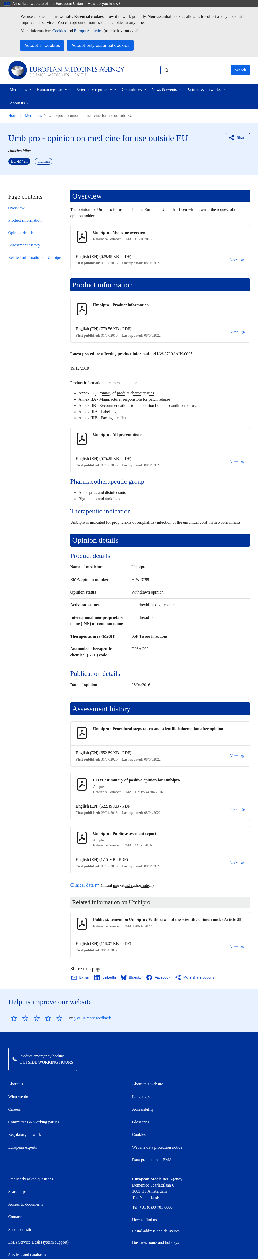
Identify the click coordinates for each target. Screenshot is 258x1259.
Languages (141, 1070)
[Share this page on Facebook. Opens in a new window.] (158, 977)
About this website (147, 1058)
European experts (22, 1121)
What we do (18, 1070)
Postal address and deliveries (156, 1205)
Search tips (17, 1165)
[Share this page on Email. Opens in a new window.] (80, 977)
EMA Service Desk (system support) (38, 1216)
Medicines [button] (18, 89)
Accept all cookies (42, 45)
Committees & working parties (33, 1095)
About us (15, 1058)
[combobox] (195, 70)
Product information (25, 220)
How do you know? (107, 3)
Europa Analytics (88, 31)
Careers (14, 1083)
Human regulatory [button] (52, 89)
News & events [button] (164, 89)
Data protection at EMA (152, 1133)
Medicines (33, 115)
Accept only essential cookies (100, 45)
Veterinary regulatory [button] (94, 89)
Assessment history (24, 245)
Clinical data (85, 885)
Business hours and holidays (155, 1216)
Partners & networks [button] (204, 89)
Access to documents (25, 1178)
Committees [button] (132, 89)
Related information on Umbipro (35, 257)
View (237, 260)
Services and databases (27, 1228)
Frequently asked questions (30, 1152)
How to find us (144, 1193)
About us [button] (17, 103)
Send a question (21, 1203)
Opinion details (21, 233)
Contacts (15, 1190)
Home (13, 115)
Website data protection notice (157, 1121)
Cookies (59, 31)
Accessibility (143, 1083)
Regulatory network (24, 1108)
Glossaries (141, 1095)
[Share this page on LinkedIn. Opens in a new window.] (105, 977)
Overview (16, 208)
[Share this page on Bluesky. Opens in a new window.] (131, 977)
